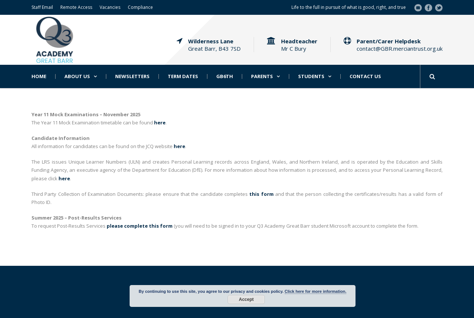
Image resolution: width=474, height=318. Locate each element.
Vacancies (110, 7)
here (64, 178)
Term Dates (183, 76)
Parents (262, 76)
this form (261, 194)
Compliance (140, 7)
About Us (77, 76)
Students (311, 76)
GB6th (224, 76)
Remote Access (76, 7)
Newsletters (132, 76)
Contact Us (365, 76)
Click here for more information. (316, 291)
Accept (246, 299)
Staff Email (42, 7)
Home (38, 76)
